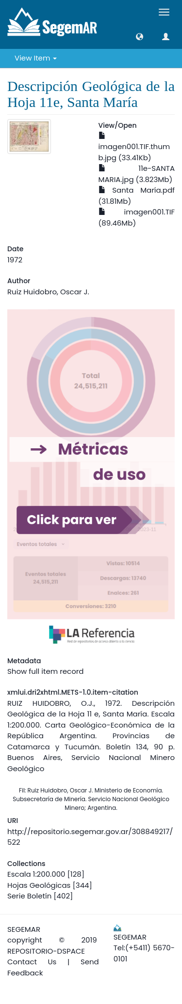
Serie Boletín (29, 896)
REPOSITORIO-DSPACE (46, 951)
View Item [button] (36, 58)
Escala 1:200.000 (36, 874)
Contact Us (31, 962)
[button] (140, 36)
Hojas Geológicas (38, 885)
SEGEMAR (23, 929)
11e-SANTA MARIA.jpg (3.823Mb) (137, 173)
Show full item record (45, 671)
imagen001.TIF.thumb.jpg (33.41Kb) (134, 147)
